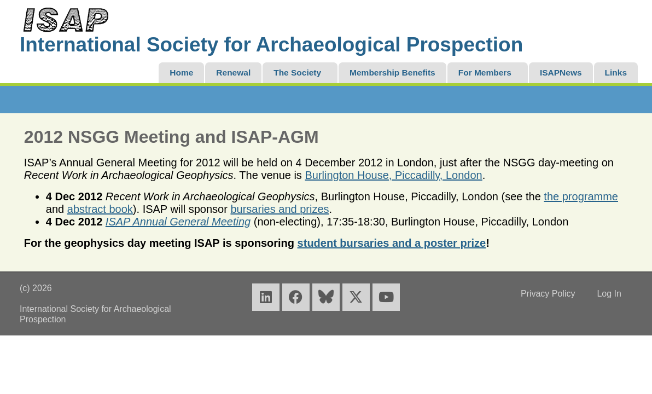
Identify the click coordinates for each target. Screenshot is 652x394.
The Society (297, 72)
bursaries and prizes (279, 209)
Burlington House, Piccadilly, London (393, 175)
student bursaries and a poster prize (392, 243)
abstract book (100, 209)
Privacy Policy (548, 293)
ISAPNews (561, 72)
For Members (484, 72)
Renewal (233, 72)
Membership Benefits (392, 72)
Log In (609, 293)
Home (181, 72)
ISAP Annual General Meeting (178, 222)
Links (616, 72)
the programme (581, 196)
